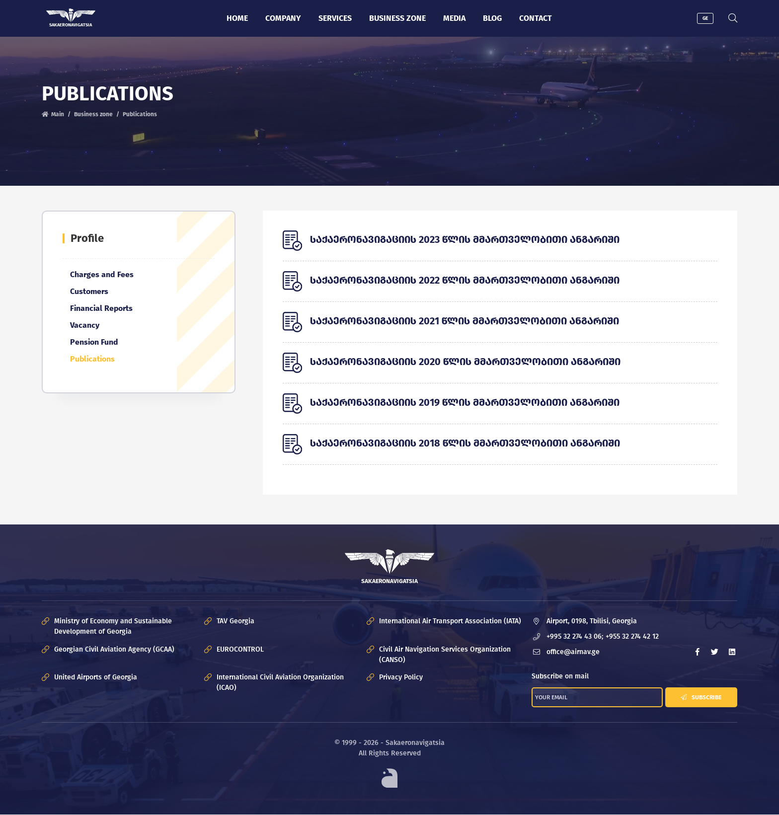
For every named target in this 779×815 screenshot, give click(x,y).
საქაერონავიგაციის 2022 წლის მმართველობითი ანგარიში (465, 280)
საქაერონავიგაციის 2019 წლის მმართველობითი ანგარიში (465, 402)
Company (283, 18)
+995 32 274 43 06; (574, 636)
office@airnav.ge (573, 652)
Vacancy (84, 325)
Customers (89, 291)
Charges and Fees (102, 274)
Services (335, 18)
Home (237, 18)
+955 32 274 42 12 (632, 636)
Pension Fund (94, 342)
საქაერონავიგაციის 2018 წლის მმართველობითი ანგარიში (465, 443)
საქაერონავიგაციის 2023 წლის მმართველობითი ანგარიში (465, 239)
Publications (92, 359)
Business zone (397, 18)
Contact (535, 18)
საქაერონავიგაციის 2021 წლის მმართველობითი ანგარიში (464, 321)
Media (454, 18)
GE (705, 18)
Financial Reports (101, 308)
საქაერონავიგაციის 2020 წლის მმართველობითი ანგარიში (465, 362)
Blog (492, 18)
